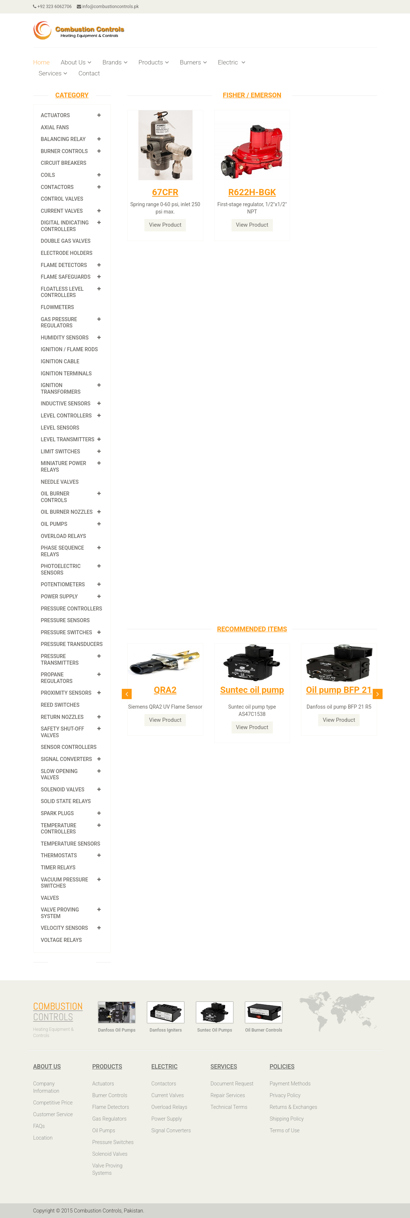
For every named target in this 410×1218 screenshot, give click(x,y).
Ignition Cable (60, 361)
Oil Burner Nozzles (67, 512)
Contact (89, 73)
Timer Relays (58, 867)
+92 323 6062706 (52, 6)
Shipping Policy (287, 1119)
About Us (76, 62)
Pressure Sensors (65, 620)
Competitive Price (53, 1103)
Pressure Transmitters (60, 659)
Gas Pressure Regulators (59, 322)
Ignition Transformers (61, 388)
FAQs (39, 1126)
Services (53, 73)
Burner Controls (64, 151)
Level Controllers (66, 416)
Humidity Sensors (65, 338)
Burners (193, 62)
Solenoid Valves (62, 789)
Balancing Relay (63, 139)
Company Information (46, 1087)
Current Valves (62, 211)
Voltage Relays (61, 940)
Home (41, 62)
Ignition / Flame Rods (69, 349)
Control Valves (62, 199)
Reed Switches (60, 705)
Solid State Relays (66, 801)
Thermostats (59, 855)
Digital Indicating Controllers (65, 226)
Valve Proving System (60, 913)
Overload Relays (63, 536)
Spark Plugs (57, 813)
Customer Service (53, 1114)
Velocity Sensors (64, 928)
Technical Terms (228, 1107)
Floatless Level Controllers (62, 292)
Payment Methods (290, 1084)
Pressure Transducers (72, 644)
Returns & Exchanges (293, 1107)
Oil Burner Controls (55, 497)
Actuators (55, 115)
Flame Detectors (64, 265)
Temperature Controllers (58, 828)
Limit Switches (60, 451)
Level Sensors (60, 428)
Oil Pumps (54, 524)
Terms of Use (285, 1130)
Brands (114, 62)
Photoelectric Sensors (61, 569)
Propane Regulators (57, 678)
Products (154, 62)
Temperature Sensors (70, 844)
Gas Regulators (109, 1119)
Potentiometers (63, 584)
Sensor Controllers (69, 747)
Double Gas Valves (66, 241)
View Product (165, 225)
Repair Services (227, 1095)
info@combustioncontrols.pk (108, 6)
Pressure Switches (66, 632)
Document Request (231, 1084)
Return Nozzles (62, 717)
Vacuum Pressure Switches (64, 883)
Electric (231, 62)
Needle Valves (60, 482)
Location (43, 1138)
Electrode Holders (67, 253)
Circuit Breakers (64, 163)
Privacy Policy (285, 1095)
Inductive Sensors (66, 403)
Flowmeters (57, 307)
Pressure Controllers (71, 609)
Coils (48, 175)
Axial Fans (55, 127)
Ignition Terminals (66, 373)
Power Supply (59, 596)
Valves (50, 898)
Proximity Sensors (66, 693)
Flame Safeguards (66, 277)
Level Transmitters (68, 439)
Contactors (57, 187)
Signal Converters (66, 759)
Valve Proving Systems (107, 1169)
